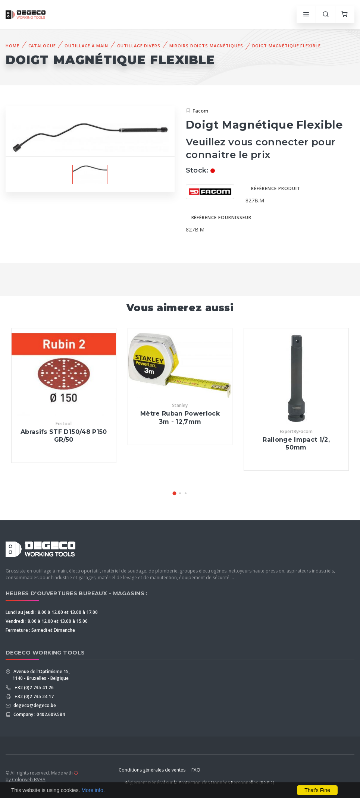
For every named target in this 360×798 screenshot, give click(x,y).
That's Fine (317, 790)
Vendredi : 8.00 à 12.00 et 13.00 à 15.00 (47, 621)
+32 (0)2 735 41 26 (33, 687)
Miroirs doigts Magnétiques (206, 45)
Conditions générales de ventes (152, 770)
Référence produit (275, 188)
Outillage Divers (138, 45)
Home (12, 45)
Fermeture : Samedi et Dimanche (40, 630)
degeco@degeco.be (34, 705)
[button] (174, 493)
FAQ (195, 770)
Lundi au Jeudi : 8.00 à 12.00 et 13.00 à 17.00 (52, 612)
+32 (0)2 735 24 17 (33, 696)
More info (92, 790)
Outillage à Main (86, 45)
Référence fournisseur (221, 217)
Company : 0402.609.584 (38, 714)
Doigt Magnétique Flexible (286, 45)
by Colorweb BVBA (26, 779)
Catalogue (42, 45)
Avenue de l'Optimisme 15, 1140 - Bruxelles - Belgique (41, 674)
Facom (200, 110)
